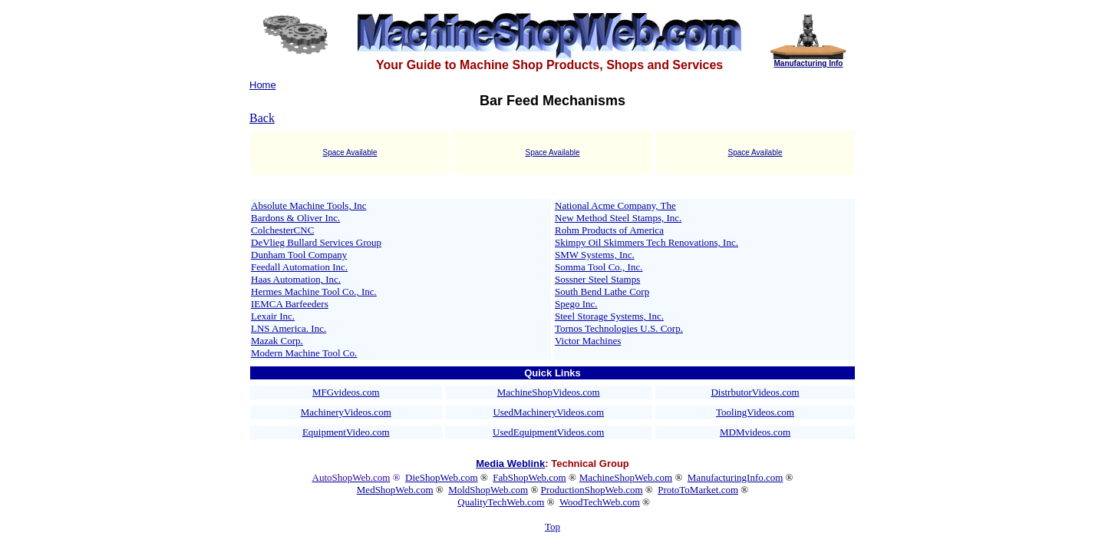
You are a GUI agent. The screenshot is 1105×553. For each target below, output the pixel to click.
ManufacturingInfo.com (735, 477)
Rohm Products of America (609, 230)
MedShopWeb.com (395, 489)
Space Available (350, 152)
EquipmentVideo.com (346, 432)
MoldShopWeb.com (488, 489)
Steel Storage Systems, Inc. (609, 316)
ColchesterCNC (282, 230)
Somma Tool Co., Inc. (598, 267)
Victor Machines (588, 340)
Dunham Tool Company (299, 254)
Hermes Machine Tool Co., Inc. (314, 291)
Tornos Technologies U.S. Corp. (619, 328)
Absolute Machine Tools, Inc (309, 205)
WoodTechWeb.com (599, 502)
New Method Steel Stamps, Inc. (618, 218)
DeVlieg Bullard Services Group (316, 242)
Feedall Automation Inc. (299, 267)
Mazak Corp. (277, 340)
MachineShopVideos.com (548, 392)
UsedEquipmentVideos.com (548, 432)
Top (552, 526)
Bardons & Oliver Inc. (295, 218)
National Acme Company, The (615, 205)
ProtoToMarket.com (698, 489)
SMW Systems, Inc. (595, 254)
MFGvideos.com (346, 392)
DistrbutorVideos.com (755, 392)
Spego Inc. (576, 304)
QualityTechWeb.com (500, 502)
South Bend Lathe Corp (602, 291)
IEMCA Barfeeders (289, 304)
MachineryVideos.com (346, 412)
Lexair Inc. (273, 316)
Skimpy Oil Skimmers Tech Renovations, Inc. (646, 242)
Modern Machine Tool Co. (304, 353)
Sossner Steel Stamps (597, 279)
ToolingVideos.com (755, 412)
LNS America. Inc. (288, 328)
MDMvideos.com (755, 432)
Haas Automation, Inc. (296, 279)
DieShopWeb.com (441, 477)
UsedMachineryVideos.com (548, 412)
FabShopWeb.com (529, 477)
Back (262, 117)
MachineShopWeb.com (625, 477)
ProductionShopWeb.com (592, 489)
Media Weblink (510, 463)
